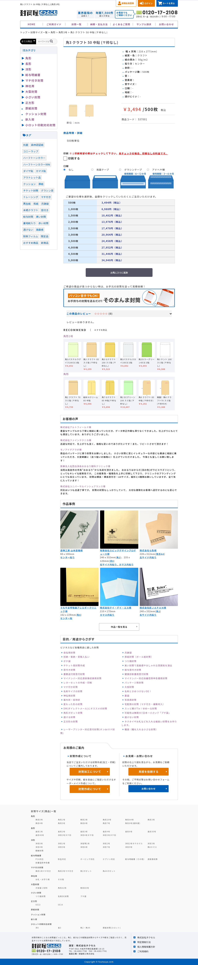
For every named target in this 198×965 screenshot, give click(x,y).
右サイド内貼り (148, 614)
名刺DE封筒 (63, 896)
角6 (79, 614)
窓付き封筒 (69, 669)
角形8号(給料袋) (132, 823)
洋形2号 (106, 843)
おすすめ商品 (30, 243)
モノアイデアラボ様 (71, 449)
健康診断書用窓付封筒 (136, 674)
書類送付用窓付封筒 (74, 674)
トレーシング (30, 197)
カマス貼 (41, 171)
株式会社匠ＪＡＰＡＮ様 (153, 607)
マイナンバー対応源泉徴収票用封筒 (82, 678)
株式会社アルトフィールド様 (75, 427)
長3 (59, 927)
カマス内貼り (107, 614)
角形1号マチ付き (43, 871)
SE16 (60, 904)
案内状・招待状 (71, 699)
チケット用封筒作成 (74, 665)
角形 (66, 374)
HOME (31, 24)
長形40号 (40, 835)
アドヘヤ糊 (158, 169)
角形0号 (39, 819)
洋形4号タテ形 (87, 835)
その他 (61, 879)
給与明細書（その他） (135, 859)
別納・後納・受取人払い (76, 656)
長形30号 (152, 831)
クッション (29, 184)
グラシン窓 (47, 190)
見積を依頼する (149, 771)
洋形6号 (84, 847)
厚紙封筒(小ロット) (112, 927)
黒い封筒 (41, 216)
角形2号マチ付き (65, 871)
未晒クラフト (30, 210)
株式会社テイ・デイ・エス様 (115, 607)
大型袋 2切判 (42, 888)
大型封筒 (129, 686)
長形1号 (39, 831)
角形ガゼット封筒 (72, 712)
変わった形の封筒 (72, 704)
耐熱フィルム (30, 236)
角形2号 (84, 819)
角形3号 (68, 336)
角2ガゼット (86, 871)
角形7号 (106, 823)
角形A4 (160, 553)
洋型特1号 (85, 843)
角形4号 (39, 823)
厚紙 (41, 184)
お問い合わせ (166, 24)
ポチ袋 (67, 661)
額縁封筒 (40, 850)
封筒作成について (89, 789)
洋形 (28, 69)
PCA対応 (40, 859)
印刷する (74, 158)
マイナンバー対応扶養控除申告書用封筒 (146, 678)
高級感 (39, 229)
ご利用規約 (142, 951)
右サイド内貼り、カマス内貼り (117, 564)
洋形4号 (39, 847)
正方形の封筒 (70, 721)
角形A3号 (62, 888)
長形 (28, 64)
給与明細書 (33, 75)
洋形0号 (39, 843)
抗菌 (25, 145)
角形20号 (107, 819)
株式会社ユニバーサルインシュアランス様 (82, 486)
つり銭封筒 (131, 661)
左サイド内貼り (148, 557)
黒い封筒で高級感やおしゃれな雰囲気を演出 (148, 665)
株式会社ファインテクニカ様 (75, 440)
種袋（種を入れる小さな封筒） (141, 729)
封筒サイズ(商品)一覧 (43, 811)
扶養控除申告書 (43, 862)
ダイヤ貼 (28, 171)
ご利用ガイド (54, 24)
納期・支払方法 (99, 24)
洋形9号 (128, 847)
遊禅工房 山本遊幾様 (71, 550)
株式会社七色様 (148, 550)
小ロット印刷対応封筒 (40, 125)
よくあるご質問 (121, 24)
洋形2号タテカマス (134, 843)
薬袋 (127, 695)
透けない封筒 (132, 717)
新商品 (44, 243)
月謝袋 (128, 652)
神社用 (29, 86)
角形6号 (84, 823)
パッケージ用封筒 (134, 682)
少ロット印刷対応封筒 (41, 924)
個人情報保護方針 (146, 946)
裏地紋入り (29, 223)
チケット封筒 (30, 190)
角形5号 (61, 823)
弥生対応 (62, 859)
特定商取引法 (144, 942)
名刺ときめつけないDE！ (138, 691)
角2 (118, 557)
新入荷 (29, 119)
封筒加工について (89, 771)
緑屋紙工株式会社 (86, 953)
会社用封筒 (69, 652)
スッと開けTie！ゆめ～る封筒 (141, 708)
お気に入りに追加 (119, 272)
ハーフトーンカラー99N (36, 164)
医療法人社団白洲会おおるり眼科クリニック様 (85, 466)
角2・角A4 (85, 927)
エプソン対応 (109, 859)
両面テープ (103, 169)
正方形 (29, 103)
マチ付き (46, 197)
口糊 (66, 166)
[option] (91, 74)
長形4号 (106, 831)
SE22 (38, 904)
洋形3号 (151, 843)
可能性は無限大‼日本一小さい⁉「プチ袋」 (148, 712)
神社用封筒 (69, 695)
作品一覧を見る (119, 626)
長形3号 (84, 831)
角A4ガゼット (109, 871)
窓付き (44, 210)
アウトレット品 (32, 177)
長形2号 (61, 831)
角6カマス (152, 847)
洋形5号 (61, 847)
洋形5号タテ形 (109, 835)
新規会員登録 (128, 3)
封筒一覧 (76, 24)
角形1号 (61, 819)
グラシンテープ (133, 169)
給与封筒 (28, 216)
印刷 (66, 153)
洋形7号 (106, 847)
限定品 (44, 236)
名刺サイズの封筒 (72, 691)
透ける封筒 (69, 717)
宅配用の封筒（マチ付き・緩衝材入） (145, 704)
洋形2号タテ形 (64, 835)
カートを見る (169, 3)
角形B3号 (84, 888)
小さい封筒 (33, 97)
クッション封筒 (36, 114)
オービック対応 (87, 859)
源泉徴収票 (153, 859)
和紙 (35, 203)
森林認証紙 (37, 145)
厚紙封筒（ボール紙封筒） (139, 656)
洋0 (112, 560)
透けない (28, 229)
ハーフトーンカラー (34, 158)
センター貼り (67, 557)
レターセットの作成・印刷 (77, 682)
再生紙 (27, 203)
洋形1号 (61, 843)
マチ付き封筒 (70, 686)
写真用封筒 (131, 699)
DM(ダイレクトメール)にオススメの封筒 (85, 708)
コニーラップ (30, 151)
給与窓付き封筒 (133, 669)
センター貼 (66, 618)
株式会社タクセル (146, 937)
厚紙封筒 (31, 108)
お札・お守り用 (43, 879)
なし (71, 169)
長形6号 (128, 831)
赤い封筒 (44, 223)
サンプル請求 (144, 24)
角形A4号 (129, 819)
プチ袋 (83, 896)
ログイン (148, 3)
